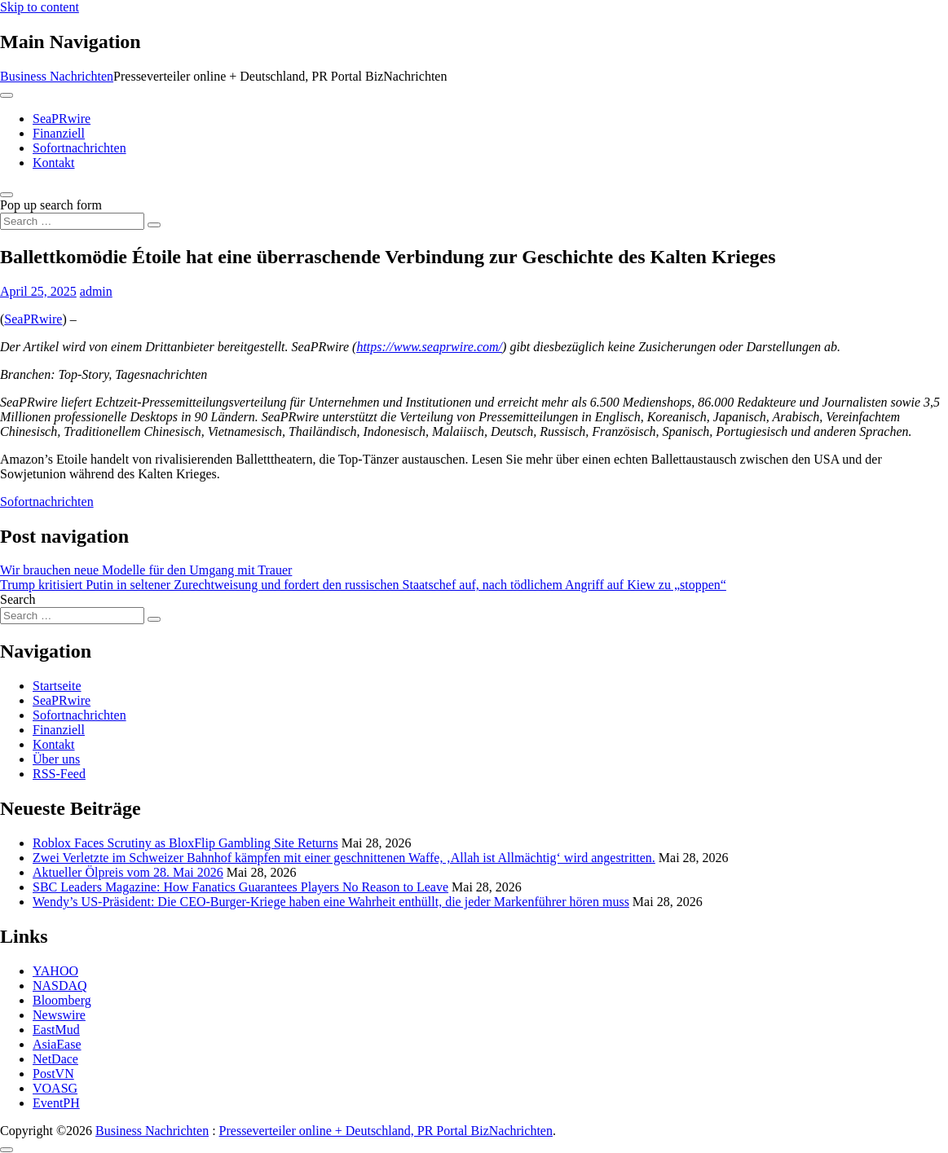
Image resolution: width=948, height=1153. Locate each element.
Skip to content (39, 7)
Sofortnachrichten (79, 148)
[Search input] (72, 221)
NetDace (55, 1059)
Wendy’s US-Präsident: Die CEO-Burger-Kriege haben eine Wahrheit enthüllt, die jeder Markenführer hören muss (331, 902)
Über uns (56, 759)
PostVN (53, 1073)
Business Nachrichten (56, 76)
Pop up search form (51, 205)
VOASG (55, 1088)
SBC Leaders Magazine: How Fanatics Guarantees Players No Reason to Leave (240, 887)
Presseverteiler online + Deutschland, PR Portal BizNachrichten (386, 1131)
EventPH (56, 1103)
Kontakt (54, 162)
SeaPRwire (61, 118)
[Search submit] (154, 224)
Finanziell (59, 133)
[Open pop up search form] (6, 194)
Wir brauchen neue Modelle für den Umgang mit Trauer (146, 570)
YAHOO (55, 971)
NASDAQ (60, 985)
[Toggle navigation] (6, 95)
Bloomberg (62, 1000)
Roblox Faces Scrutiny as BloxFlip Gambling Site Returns (185, 843)
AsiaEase (57, 1044)
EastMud (56, 1029)
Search (18, 599)
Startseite (57, 686)
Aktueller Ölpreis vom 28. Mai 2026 (128, 872)
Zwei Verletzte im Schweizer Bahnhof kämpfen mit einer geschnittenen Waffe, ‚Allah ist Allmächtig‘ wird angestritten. (344, 858)
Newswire (59, 1015)
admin (96, 291)
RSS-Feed (59, 774)
